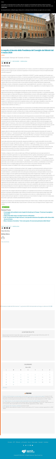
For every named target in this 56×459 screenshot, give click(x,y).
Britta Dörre (16, 61)
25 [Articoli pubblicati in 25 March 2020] (20, 382)
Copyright (40, 442)
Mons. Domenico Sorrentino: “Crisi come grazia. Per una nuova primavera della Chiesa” (27, 221)
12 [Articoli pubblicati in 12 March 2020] (28, 377)
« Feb (4, 387)
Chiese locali (24, 61)
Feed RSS (28, 393)
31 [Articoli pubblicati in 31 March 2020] (13, 384)
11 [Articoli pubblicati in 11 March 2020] (20, 377)
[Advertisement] (28, 296)
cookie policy (4, 7)
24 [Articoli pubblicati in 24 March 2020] (13, 382)
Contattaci (46, 442)
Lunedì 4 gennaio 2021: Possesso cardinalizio (12, 405)
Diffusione (18, 442)
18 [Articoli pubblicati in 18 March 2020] (20, 379)
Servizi (29, 442)
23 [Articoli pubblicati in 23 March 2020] (6, 382)
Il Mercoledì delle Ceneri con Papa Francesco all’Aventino (19, 215)
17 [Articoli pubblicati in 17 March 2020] (13, 379)
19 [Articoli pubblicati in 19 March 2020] (28, 379)
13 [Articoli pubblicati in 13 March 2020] (35, 377)
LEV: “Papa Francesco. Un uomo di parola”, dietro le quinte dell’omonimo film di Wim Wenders (21, 401)
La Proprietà (24, 442)
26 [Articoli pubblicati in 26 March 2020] (28, 382)
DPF (14, 442)
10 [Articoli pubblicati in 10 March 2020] (13, 377)
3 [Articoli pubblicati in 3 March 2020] (13, 374)
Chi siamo (10, 442)
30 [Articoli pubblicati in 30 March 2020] (6, 384)
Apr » (6, 387)
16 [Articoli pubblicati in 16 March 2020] (6, 379)
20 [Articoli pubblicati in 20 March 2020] (35, 379)
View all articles (5, 241)
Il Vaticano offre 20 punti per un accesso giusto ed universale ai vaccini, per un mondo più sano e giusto (24, 396)
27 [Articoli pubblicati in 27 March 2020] (35, 382)
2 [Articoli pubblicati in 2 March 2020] (6, 374)
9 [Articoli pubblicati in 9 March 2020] (6, 377)
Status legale (34, 442)
